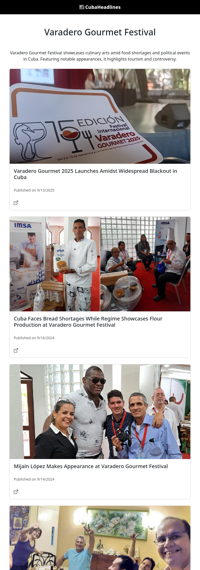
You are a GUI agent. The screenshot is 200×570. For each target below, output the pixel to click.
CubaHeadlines (100, 7)
